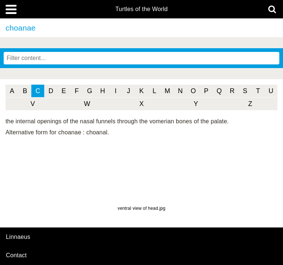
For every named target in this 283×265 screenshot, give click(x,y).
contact (16, 255)
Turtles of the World (141, 9)
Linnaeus (18, 237)
